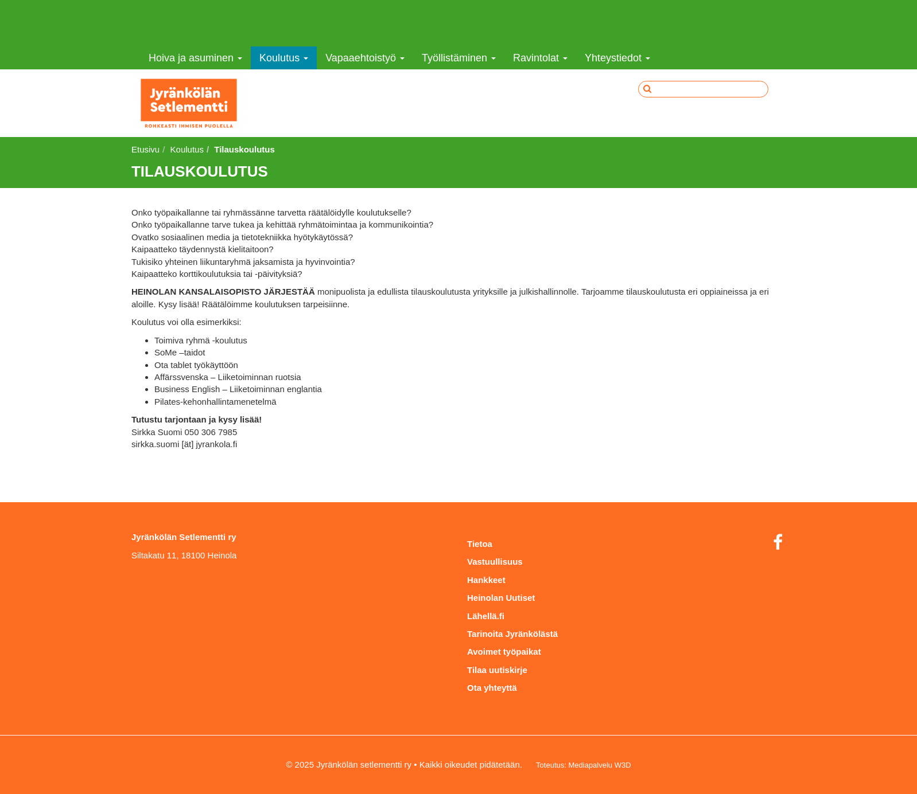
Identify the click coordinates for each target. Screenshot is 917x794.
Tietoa (479, 544)
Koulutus (283, 58)
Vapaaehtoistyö (365, 58)
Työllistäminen (459, 58)
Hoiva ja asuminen (195, 58)
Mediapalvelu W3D (599, 765)
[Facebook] (778, 542)
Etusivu (145, 149)
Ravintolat (540, 58)
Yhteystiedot (617, 58)
